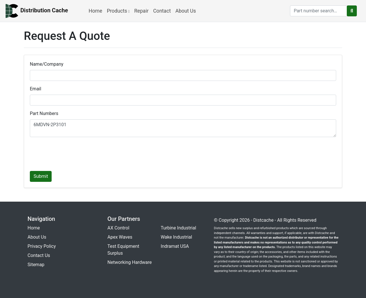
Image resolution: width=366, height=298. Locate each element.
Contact (162, 11)
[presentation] (73, 153)
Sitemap (36, 264)
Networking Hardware (130, 262)
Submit (41, 176)
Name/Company (46, 64)
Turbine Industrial (178, 228)
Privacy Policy (42, 246)
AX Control (118, 228)
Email (35, 88)
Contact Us (39, 255)
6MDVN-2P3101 (183, 128)
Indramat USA (175, 246)
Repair (141, 11)
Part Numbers (44, 113)
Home (95, 11)
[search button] (352, 10)
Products (118, 11)
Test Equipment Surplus (123, 250)
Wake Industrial (176, 237)
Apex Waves (120, 237)
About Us (185, 11)
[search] (318, 10)
